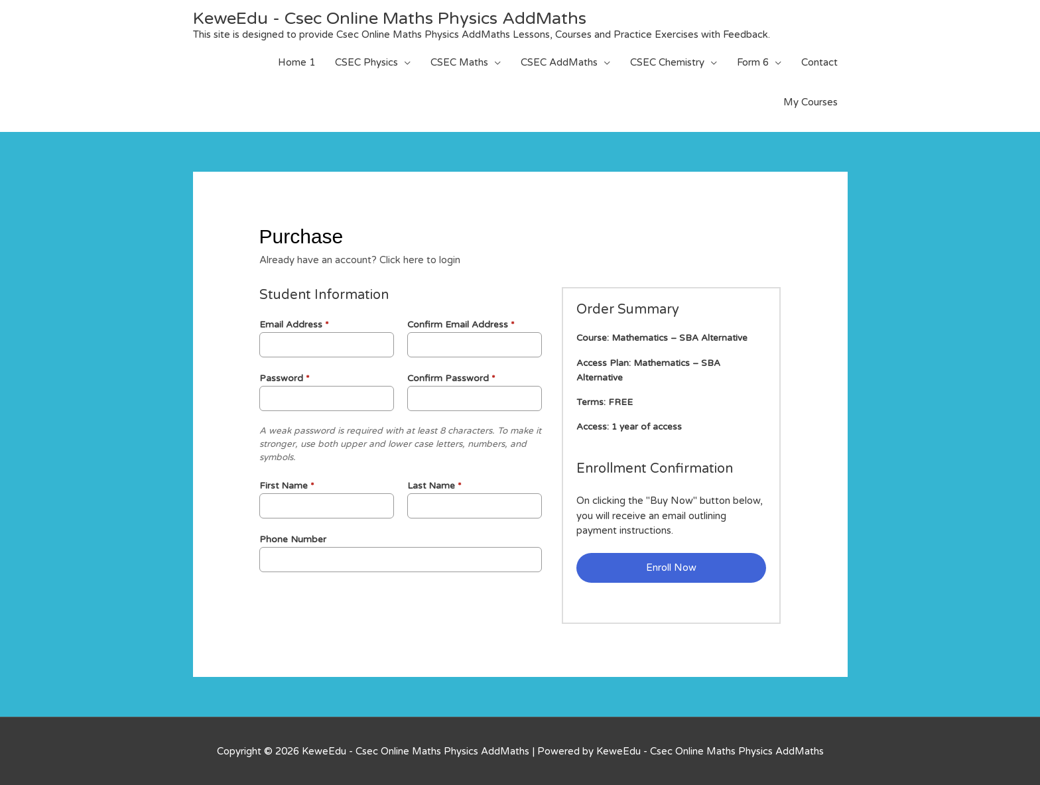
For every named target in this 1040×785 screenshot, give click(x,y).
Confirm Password (451, 378)
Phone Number (292, 539)
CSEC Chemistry (667, 62)
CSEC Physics (366, 62)
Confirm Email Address (461, 324)
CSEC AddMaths (559, 62)
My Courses (810, 102)
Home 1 (296, 62)
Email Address (294, 324)
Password (284, 378)
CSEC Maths (459, 62)
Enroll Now (671, 568)
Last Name (434, 485)
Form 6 (753, 62)
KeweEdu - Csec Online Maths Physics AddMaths (393, 18)
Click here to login (419, 260)
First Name (286, 485)
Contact (819, 62)
